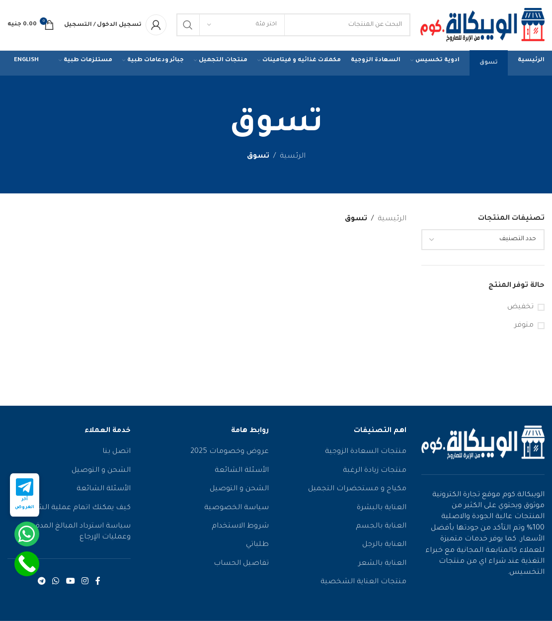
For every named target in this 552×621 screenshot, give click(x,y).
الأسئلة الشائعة (242, 472)
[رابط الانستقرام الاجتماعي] (84, 583)
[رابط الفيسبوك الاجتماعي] (98, 583)
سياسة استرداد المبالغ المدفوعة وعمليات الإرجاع (76, 533)
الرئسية (293, 159)
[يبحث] (293, 25)
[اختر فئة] (242, 25)
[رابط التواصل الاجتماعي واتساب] (56, 583)
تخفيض (520, 309)
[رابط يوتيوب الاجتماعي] (70, 583)
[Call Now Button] (26, 563)
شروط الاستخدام (240, 528)
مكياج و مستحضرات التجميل (357, 491)
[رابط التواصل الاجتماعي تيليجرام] (41, 583)
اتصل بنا (116, 454)
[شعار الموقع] (482, 27)
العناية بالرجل (384, 547)
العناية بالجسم (381, 528)
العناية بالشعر (382, 565)
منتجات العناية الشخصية (363, 584)
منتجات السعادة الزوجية (365, 454)
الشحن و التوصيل (239, 491)
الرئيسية (392, 221)
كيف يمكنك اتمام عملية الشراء (78, 510)
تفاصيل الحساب (241, 565)
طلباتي (257, 547)
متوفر (524, 327)
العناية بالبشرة (381, 510)
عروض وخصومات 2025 (229, 454)
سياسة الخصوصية (236, 510)
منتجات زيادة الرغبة (374, 472)
